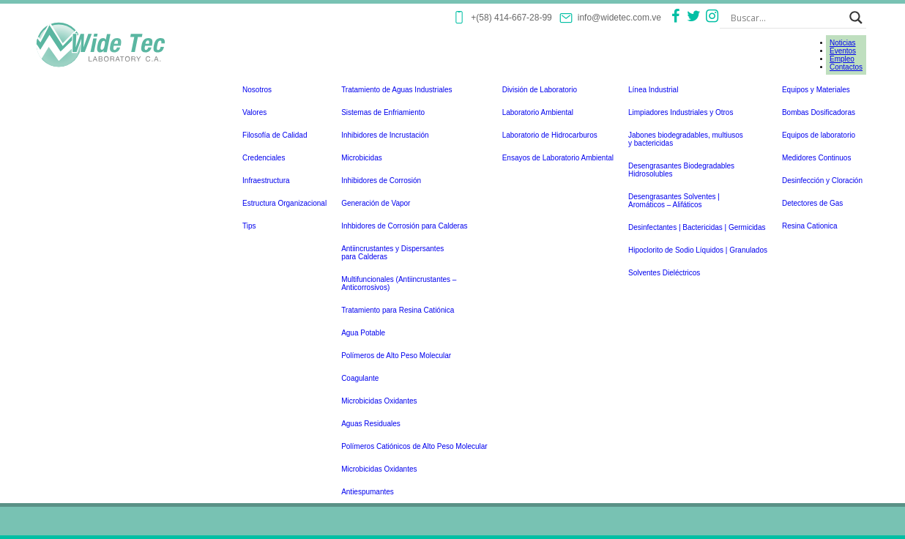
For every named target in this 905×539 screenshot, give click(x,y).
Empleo (842, 59)
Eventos (843, 51)
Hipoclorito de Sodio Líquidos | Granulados (697, 250)
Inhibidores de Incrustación (385, 135)
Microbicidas (361, 158)
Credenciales (263, 158)
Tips (249, 226)
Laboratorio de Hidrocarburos (549, 135)
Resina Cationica (810, 226)
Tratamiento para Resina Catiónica (397, 310)
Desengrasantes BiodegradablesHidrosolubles (681, 170)
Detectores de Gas (812, 203)
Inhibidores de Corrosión (381, 180)
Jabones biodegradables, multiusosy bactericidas (685, 139)
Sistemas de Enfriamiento (383, 112)
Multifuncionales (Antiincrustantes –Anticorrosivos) (398, 283)
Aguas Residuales (371, 424)
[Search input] (786, 17)
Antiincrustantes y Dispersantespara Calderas (392, 253)
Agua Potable (363, 333)
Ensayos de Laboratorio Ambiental (558, 158)
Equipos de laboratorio (818, 135)
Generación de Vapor (375, 203)
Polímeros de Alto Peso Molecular (396, 356)
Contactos (846, 67)
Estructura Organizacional (284, 203)
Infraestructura (265, 180)
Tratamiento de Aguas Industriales (396, 90)
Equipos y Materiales (816, 90)
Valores (254, 112)
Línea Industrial (653, 90)
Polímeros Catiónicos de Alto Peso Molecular (414, 446)
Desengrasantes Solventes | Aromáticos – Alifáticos (674, 201)
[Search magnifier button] (856, 17)
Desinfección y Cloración (822, 180)
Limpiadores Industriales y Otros (680, 112)
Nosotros (257, 90)
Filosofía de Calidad (274, 135)
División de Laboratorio (539, 90)
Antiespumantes (367, 492)
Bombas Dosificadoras (818, 112)
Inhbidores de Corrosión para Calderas (404, 226)
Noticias (843, 43)
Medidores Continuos (817, 158)
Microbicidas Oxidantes (379, 401)
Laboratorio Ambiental (537, 112)
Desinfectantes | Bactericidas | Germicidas (697, 227)
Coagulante (360, 378)
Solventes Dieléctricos (664, 273)
